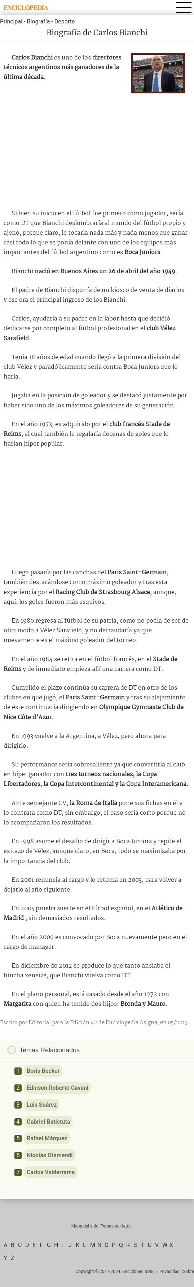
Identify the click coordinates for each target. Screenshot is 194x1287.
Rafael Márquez (47, 1138)
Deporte (64, 21)
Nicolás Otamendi (50, 1155)
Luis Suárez (42, 1104)
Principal (11, 21)
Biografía (38, 21)
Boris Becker (43, 1070)
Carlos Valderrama (51, 1172)
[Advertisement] (97, 149)
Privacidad (169, 1271)
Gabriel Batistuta (48, 1121)
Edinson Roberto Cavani (57, 1087)
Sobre (188, 1271)
